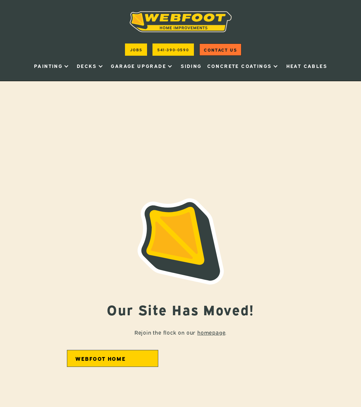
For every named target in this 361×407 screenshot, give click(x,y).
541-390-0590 (173, 49)
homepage (211, 332)
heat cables (306, 66)
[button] (51, 66)
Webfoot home (100, 358)
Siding (191, 66)
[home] (181, 21)
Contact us (220, 50)
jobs (136, 49)
